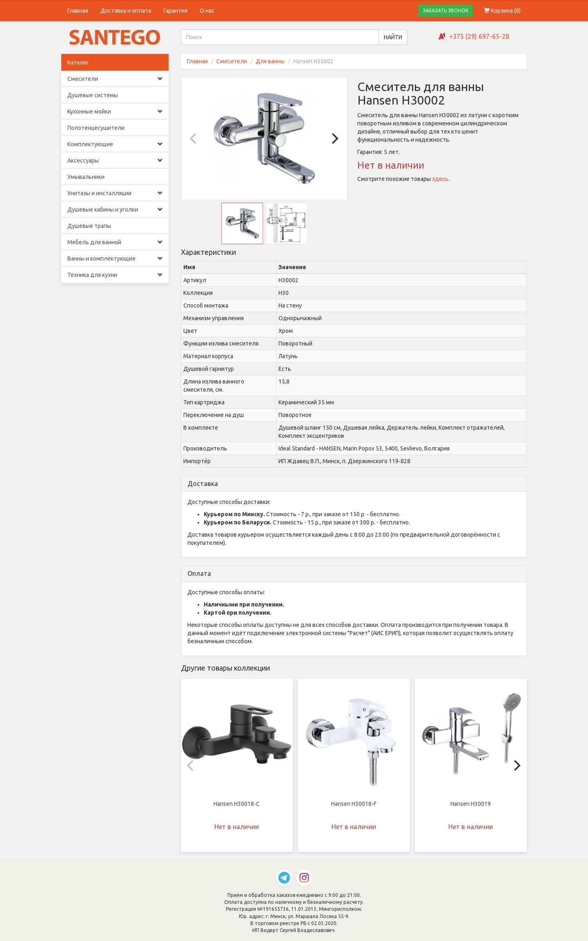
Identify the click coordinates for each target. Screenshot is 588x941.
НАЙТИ (393, 37)
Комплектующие (115, 144)
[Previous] (194, 138)
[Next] (334, 138)
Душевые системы (92, 95)
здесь (440, 179)
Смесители (115, 79)
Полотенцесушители (96, 128)
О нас (207, 10)
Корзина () (502, 10)
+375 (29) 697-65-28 (479, 36)
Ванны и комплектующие (115, 258)
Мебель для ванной (115, 242)
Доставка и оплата (125, 10)
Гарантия (175, 10)
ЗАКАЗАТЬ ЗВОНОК (445, 10)
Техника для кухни (115, 275)
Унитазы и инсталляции (115, 193)
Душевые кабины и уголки (115, 209)
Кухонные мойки (115, 111)
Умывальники (86, 177)
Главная (77, 10)
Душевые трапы (89, 226)
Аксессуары (115, 160)
